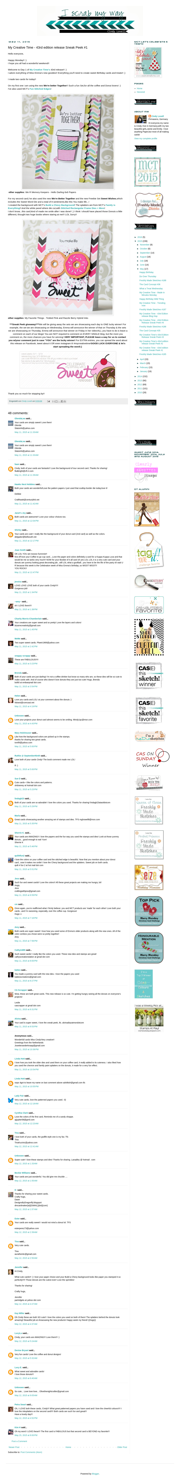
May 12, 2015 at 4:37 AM (26, 1324)
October (144, 248)
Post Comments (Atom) (31, 1452)
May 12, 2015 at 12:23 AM (27, 1123)
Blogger (95, 1474)
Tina (17, 1133)
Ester (17, 1218)
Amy (17, 927)
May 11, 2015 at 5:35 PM (26, 823)
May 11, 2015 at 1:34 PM (26, 592)
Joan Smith (20, 550)
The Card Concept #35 (149, 330)
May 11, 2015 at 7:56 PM (26, 941)
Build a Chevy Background (59, 205)
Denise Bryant (21, 1350)
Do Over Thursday (147, 276)
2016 (140, 237)
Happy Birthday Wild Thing (151, 299)
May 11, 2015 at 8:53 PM (26, 1026)
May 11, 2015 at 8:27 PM (26, 981)
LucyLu (18, 1333)
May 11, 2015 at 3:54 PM (26, 686)
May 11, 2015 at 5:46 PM (26, 846)
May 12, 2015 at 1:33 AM (26, 1163)
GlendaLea (20, 418)
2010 (140, 392)
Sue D (18, 778)
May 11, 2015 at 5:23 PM (26, 789)
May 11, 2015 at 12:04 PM (27, 521)
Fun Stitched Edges (40, 89)
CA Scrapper (21, 990)
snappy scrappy (22, 656)
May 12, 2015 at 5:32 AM (26, 1358)
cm (16, 904)
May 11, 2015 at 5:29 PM (26, 806)
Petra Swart (20, 1404)
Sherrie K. (19, 833)
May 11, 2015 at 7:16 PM (26, 918)
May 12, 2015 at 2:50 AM (26, 1258)
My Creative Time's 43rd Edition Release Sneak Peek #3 (153, 336)
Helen (17, 696)
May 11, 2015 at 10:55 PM (27, 1086)
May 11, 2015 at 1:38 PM (26, 609)
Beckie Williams (22, 1173)
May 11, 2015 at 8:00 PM (26, 961)
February (144, 367)
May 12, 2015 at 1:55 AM (26, 1180)
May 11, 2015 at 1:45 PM (26, 629)
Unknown (19, 716)
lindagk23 (19, 798)
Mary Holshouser (23, 733)
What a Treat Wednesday (151, 288)
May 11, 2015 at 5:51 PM (26, 869)
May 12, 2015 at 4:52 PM (26, 1418)
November (145, 244)
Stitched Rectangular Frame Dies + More (82, 208)
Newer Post (14, 1447)
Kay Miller (19, 1313)
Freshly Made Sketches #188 (152, 280)
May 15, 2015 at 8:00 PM (26, 1435)
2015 (140, 241)
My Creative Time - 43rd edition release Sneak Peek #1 (153, 349)
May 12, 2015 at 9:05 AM (26, 1395)
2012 (140, 384)
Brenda (18, 673)
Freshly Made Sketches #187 (152, 309)
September (145, 253)
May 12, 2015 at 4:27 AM (26, 1304)
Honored (141, 92)
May (142, 269)
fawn (17, 464)
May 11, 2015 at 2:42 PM (26, 646)
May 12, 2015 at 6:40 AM (26, 1378)
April (142, 359)
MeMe (17, 638)
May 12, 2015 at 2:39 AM (26, 1232)
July (142, 261)
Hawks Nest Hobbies (25, 484)
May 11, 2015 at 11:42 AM (27, 503)
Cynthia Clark (21, 1113)
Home (68, 1447)
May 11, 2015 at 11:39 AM (27, 475)
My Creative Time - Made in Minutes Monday (152, 293)
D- (16, 1190)
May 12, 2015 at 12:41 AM (27, 1146)
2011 (140, 388)
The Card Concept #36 (149, 284)
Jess (17, 878)
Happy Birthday (146, 272)
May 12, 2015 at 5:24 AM (26, 1341)
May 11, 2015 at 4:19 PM (26, 706)
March (143, 363)
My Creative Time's (40, 69)
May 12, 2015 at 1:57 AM (26, 1209)
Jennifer (19, 1267)
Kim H (18, 1427)
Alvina (18, 1019)
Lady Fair (19, 1096)
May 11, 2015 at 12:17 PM (27, 541)
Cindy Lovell (158, 116)
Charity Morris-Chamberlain (28, 619)
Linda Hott (20, 1059)
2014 (140, 376)
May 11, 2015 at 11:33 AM (27, 432)
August (143, 257)
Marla (17, 815)
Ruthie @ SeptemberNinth (27, 756)
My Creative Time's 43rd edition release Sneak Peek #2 (153, 342)
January (144, 371)
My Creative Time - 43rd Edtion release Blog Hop (153, 314)
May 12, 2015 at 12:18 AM (27, 1103)
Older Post (122, 1447)
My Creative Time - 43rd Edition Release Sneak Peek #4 (153, 321)
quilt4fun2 (19, 855)
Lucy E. (18, 1367)
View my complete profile (145, 138)
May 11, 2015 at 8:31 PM (26, 1009)
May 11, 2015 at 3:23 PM (26, 663)
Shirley (18, 530)
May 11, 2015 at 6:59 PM (26, 895)
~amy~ (18, 601)
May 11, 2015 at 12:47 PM (27, 572)
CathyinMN (20, 950)
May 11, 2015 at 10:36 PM (27, 1049)
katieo (18, 970)
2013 (140, 380)
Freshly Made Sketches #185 (152, 354)
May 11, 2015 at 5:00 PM (26, 746)
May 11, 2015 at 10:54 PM (27, 1069)
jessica (18, 581)
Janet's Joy (20, 513)
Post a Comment (19, 1441)
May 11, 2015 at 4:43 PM (26, 723)
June (142, 265)
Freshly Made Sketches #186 (152, 326)
